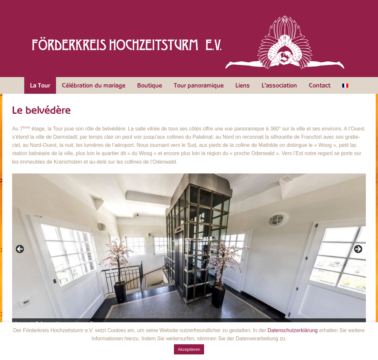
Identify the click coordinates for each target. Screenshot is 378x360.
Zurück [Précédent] (20, 249)
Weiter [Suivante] (358, 249)
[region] (189, 251)
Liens (243, 85)
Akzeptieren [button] (189, 349)
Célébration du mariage (93, 85)
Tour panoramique (199, 85)
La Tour (40, 85)
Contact (320, 85)
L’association (279, 85)
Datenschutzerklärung (293, 330)
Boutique (149, 85)
